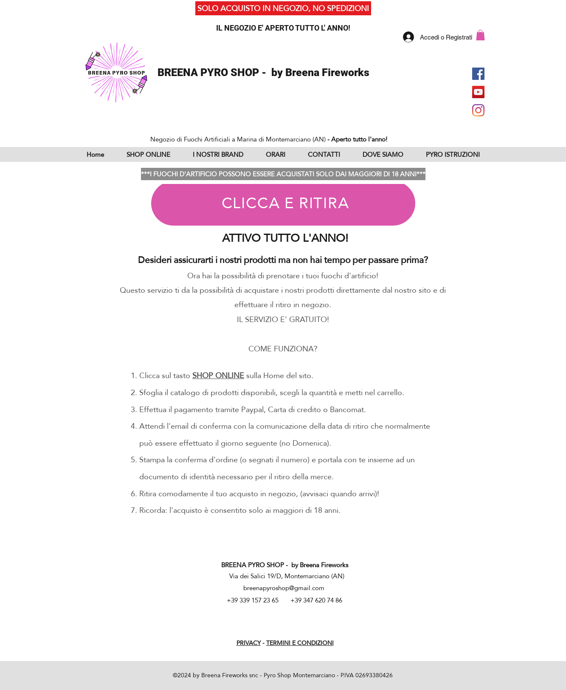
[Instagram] (478, 110)
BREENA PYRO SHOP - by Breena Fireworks (263, 72)
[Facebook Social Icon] (478, 74)
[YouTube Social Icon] (478, 92)
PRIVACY (249, 642)
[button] (480, 35)
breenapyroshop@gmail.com (283, 588)
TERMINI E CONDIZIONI (300, 642)
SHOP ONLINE (218, 375)
